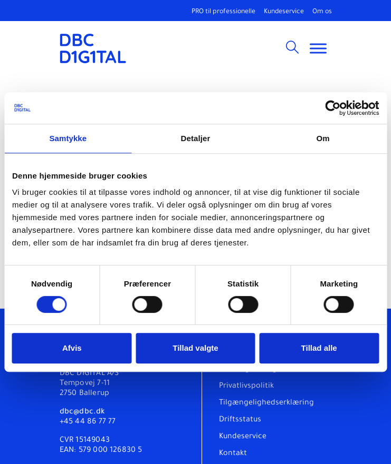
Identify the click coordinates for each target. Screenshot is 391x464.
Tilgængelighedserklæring (266, 403)
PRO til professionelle (223, 12)
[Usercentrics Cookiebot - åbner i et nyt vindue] (333, 108)
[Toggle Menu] (318, 48)
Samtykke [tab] (68, 138)
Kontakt (233, 454)
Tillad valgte (195, 347)
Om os (322, 12)
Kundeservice (284, 12)
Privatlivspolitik (246, 386)
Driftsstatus (240, 420)
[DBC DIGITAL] (93, 48)
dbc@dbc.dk (82, 412)
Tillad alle (319, 347)
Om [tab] (323, 138)
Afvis (72, 347)
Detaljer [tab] (196, 138)
